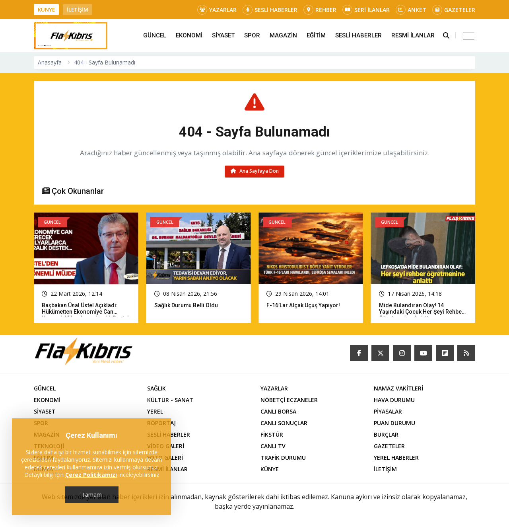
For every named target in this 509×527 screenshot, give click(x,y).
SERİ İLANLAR (366, 10)
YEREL (155, 411)
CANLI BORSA (278, 411)
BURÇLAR (386, 434)
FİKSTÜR (271, 434)
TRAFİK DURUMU (283, 457)
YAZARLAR (217, 10)
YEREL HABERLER (396, 457)
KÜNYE (46, 9)
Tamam (92, 494)
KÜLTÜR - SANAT (170, 400)
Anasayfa (50, 62)
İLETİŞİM (77, 9)
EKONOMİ (189, 35)
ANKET (411, 10)
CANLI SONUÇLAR (283, 423)
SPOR (252, 35)
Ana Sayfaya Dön (255, 171)
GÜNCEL (154, 35)
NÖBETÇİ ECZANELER (289, 400)
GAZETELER (453, 10)
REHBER (319, 10)
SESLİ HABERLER (270, 10)
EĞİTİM (316, 35)
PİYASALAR (388, 411)
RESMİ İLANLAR (413, 35)
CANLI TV (273, 446)
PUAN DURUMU (394, 423)
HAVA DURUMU (394, 400)
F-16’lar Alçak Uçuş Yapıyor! (303, 305)
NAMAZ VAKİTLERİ (398, 388)
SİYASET (223, 35)
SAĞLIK (156, 388)
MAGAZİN (283, 35)
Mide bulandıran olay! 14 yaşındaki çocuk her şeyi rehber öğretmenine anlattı (421, 311)
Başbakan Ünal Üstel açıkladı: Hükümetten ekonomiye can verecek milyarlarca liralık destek (86, 311)
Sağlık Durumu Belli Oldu (186, 305)
